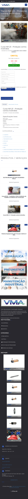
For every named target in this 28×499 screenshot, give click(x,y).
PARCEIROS (4, 326)
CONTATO (4, 328)
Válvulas (5, 141)
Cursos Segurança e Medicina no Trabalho (14, 149)
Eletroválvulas (7, 136)
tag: (3, 126)
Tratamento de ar (7, 139)
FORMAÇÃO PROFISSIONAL (8, 342)
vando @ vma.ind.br (6, 467)
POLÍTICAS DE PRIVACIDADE (8, 345)
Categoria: (5, 123)
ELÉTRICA (3, 339)
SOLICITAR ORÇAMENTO (7, 98)
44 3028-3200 (11, 1)
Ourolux (5, 145)
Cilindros (5, 134)
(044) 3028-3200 (20, 15)
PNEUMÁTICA (5, 336)
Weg (4, 147)
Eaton (4, 143)
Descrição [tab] (5, 104)
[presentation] (9, 94)
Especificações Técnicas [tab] (13, 104)
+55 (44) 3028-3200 (6, 461)
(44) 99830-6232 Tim (14, 65)
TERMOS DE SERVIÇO (7, 348)
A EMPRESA (4, 323)
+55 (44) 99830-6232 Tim (7, 464)
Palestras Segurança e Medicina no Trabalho (14, 151)
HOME (2, 15)
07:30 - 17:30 (4, 1)
